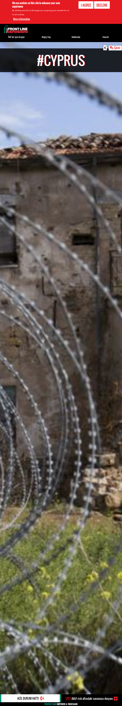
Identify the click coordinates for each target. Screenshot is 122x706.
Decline (101, 5)
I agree (86, 5)
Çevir (117, 47)
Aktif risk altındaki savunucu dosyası (89, 699)
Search (105, 37)
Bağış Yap (46, 37)
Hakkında (76, 37)
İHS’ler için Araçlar (16, 37)
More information (21, 19)
